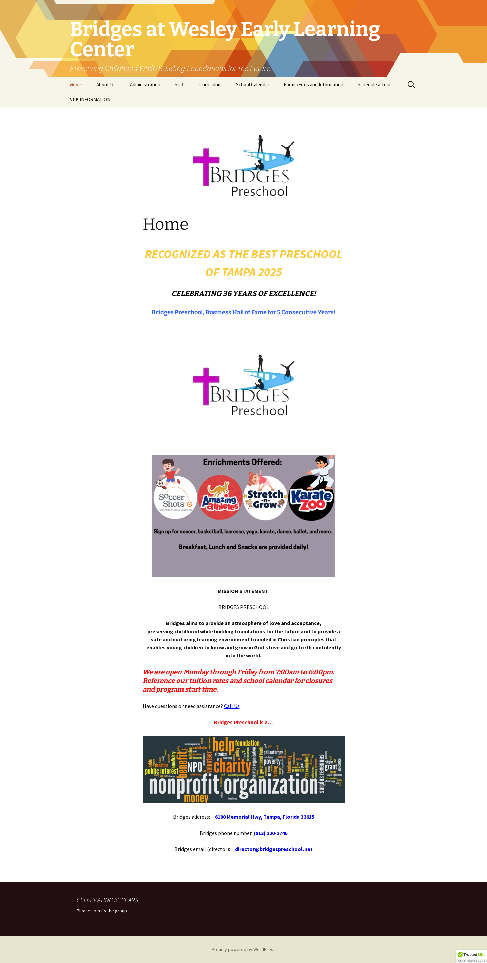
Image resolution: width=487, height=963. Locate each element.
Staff (180, 84)
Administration (145, 84)
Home (76, 84)
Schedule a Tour (374, 84)
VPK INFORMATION (90, 99)
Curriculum (210, 84)
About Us (106, 84)
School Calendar (252, 84)
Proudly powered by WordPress (244, 949)
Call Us (232, 706)
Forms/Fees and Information (313, 84)
